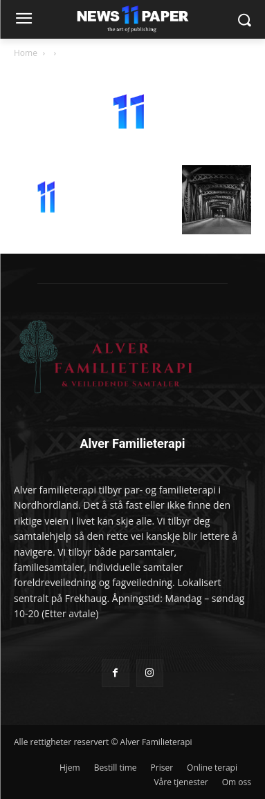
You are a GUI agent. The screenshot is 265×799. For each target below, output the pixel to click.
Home (25, 53)
